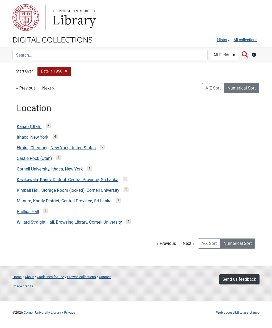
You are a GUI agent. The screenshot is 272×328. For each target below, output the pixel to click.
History (223, 40)
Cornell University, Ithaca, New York (50, 169)
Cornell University (25, 17)
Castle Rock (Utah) (34, 158)
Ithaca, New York (32, 137)
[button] (54, 71)
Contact (105, 277)
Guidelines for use (50, 277)
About (29, 277)
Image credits (22, 286)
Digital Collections (52, 39)
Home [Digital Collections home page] (17, 277)
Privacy (69, 312)
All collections (245, 40)
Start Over (24, 71)
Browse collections (81, 277)
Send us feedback (239, 279)
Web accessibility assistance (238, 312)
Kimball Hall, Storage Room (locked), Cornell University (68, 190)
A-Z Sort (213, 88)
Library (73, 17)
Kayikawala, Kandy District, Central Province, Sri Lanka (67, 179)
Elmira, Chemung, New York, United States (56, 147)
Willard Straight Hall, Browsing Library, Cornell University (69, 222)
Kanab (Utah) (29, 126)
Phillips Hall (28, 211)
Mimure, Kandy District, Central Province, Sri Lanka (64, 200)
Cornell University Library (42, 312)
